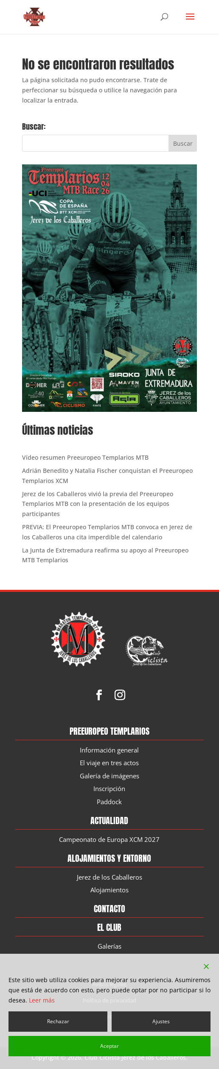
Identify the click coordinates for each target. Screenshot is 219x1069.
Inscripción (109, 789)
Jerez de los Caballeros (109, 877)
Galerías (109, 946)
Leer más (42, 1000)
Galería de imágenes (109, 776)
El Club (109, 928)
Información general (109, 750)
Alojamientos (109, 890)
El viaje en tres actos (109, 763)
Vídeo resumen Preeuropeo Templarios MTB (85, 457)
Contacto (109, 909)
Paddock (109, 802)
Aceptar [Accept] (109, 1046)
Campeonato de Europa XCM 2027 (109, 840)
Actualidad (109, 821)
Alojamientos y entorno (109, 858)
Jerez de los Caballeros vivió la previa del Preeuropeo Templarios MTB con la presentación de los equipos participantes (97, 504)
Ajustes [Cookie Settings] (161, 1021)
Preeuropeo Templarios (109, 731)
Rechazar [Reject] (58, 1021)
